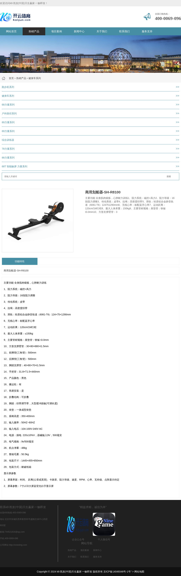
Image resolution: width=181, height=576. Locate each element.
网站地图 (139, 571)
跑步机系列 (8, 87)
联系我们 (124, 31)
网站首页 (11, 31)
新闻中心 (79, 31)
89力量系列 (8, 122)
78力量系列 (8, 148)
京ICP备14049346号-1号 (117, 571)
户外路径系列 (9, 113)
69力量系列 (8, 131)
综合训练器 (8, 140)
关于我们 (102, 31)
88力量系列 (8, 157)
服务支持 (147, 31)
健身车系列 (34, 78)
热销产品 (34, 31)
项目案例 (56, 31)
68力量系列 (8, 104)
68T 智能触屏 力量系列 (14, 166)
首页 (11, 78)
